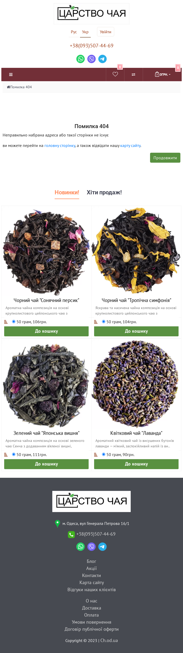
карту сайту (130, 145)
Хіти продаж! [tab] (104, 192)
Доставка (91, 608)
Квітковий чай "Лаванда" (136, 433)
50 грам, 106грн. (29, 321)
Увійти (105, 31)
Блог (91, 561)
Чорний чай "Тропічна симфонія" (136, 300)
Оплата (91, 615)
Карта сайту (91, 582)
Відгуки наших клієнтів (91, 589)
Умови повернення (91, 622)
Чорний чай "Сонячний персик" (46, 300)
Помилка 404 (21, 87)
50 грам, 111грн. (29, 454)
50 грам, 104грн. (119, 321)
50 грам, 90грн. (118, 454)
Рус (74, 31)
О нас (91, 601)
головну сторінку (59, 145)
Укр (85, 31)
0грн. (168, 72)
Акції (91, 568)
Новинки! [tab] (67, 192)
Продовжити (165, 157)
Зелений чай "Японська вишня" (46, 433)
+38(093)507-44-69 (91, 45)
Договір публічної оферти (92, 629)
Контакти (91, 575)
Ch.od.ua (109, 640)
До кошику (46, 331)
